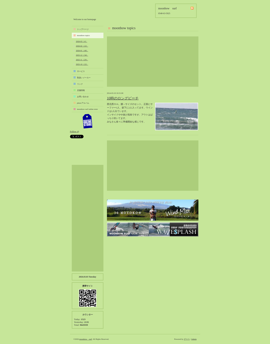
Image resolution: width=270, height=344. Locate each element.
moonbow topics (83, 35)
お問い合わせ (83, 97)
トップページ (83, 29)
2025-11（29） (82, 60)
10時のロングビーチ (123, 98)
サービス (81, 71)
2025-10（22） (82, 64)
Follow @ (74, 131)
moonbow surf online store (87, 109)
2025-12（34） (82, 55)
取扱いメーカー (84, 78)
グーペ (187, 339)
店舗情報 (81, 90)
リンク (80, 84)
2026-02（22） (82, 46)
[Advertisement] (152, 61)
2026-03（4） (81, 41)
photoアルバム (83, 103)
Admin (194, 339)
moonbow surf (92, 10)
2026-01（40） (82, 50)
